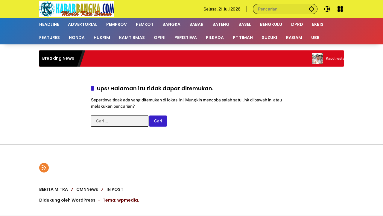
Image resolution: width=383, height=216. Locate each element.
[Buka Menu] (340, 9)
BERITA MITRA (53, 189)
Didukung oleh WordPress (67, 200)
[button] (311, 9)
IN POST (115, 189)
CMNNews (87, 189)
